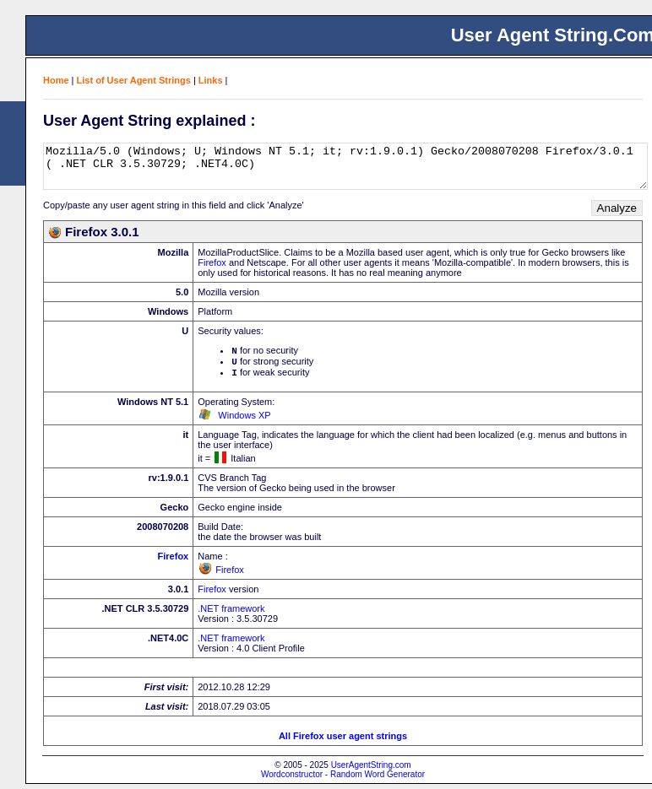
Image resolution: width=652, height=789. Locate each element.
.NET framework (231, 613)
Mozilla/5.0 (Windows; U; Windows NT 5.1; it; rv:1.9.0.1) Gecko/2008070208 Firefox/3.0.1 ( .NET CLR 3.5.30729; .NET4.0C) (345, 166)
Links (210, 80)
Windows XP (244, 420)
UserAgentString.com (371, 770)
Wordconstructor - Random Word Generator (343, 779)
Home (56, 80)
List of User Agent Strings (134, 80)
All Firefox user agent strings (343, 741)
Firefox (212, 262)
